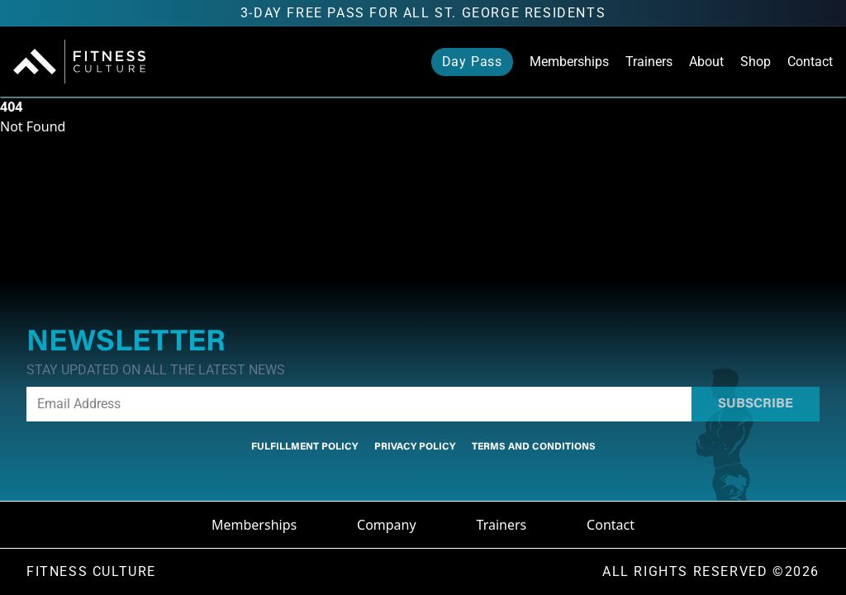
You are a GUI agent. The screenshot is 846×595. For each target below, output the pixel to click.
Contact (810, 61)
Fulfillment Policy (304, 447)
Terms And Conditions (534, 447)
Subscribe (755, 404)
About (706, 61)
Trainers (649, 61)
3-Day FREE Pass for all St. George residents (423, 13)
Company (386, 525)
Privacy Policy (414, 447)
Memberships (569, 61)
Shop (755, 61)
